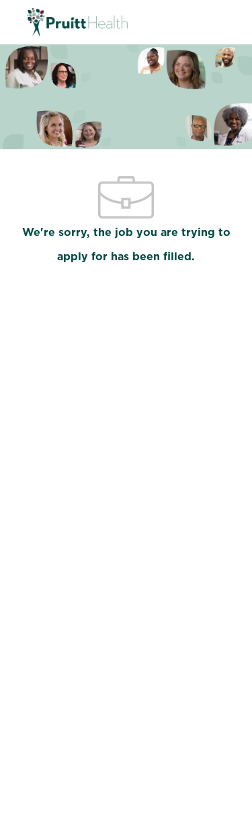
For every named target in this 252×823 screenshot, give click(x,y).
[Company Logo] (77, 21)
